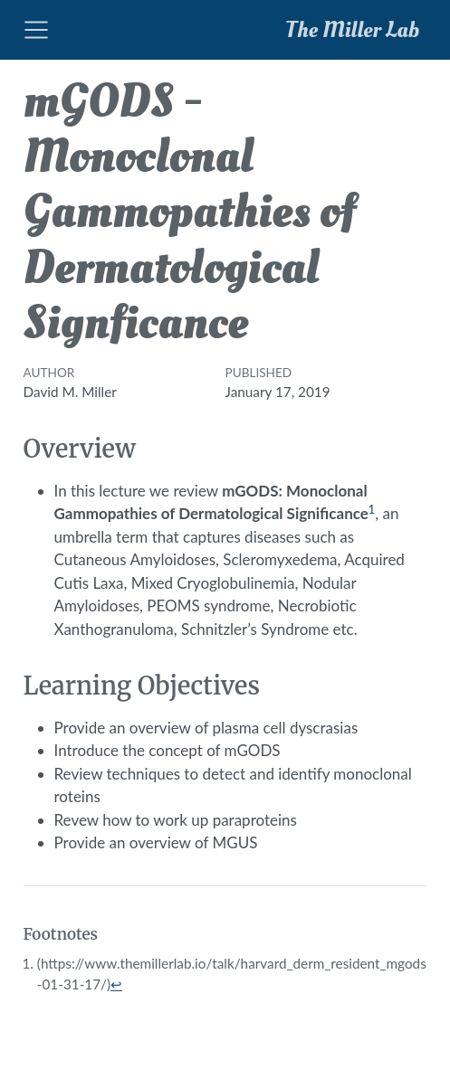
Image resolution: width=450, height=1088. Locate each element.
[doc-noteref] (372, 513)
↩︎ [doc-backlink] (116, 984)
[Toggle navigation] (36, 30)
